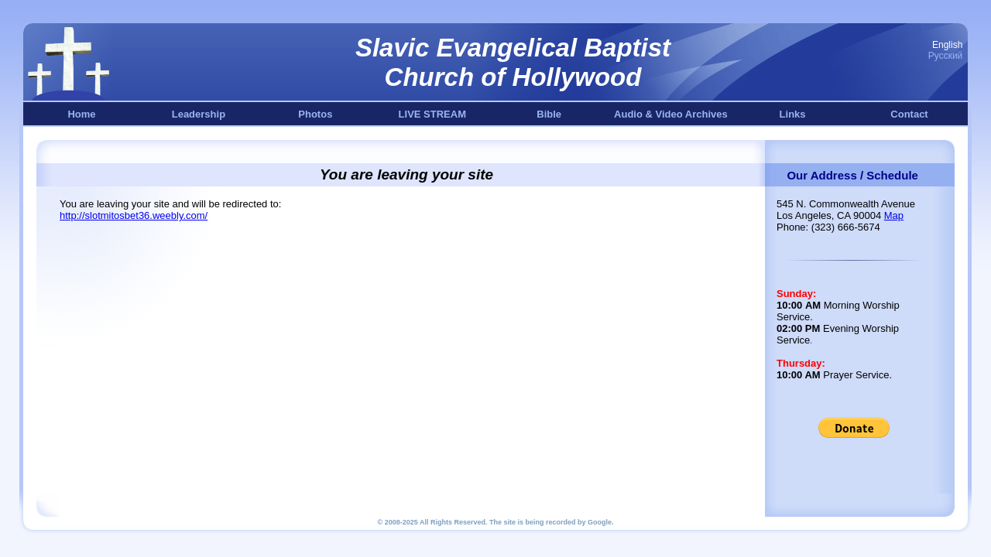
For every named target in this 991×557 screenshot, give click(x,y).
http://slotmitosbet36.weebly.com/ (133, 215)
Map (894, 215)
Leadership (198, 114)
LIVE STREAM (432, 114)
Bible (549, 114)
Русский (945, 55)
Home (81, 114)
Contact (909, 114)
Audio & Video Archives (671, 114)
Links (793, 114)
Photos (315, 114)
